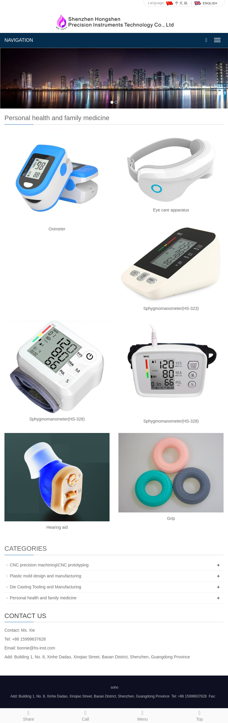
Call (85, 715)
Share (28, 715)
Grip (171, 518)
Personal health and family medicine (43, 597)
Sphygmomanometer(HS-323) (171, 308)
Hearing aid (57, 527)
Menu (142, 715)
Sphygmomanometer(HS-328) (171, 421)
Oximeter (57, 229)
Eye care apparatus (171, 210)
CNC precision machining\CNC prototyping (49, 565)
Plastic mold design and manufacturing (45, 576)
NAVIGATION (18, 40)
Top (199, 715)
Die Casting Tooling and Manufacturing (45, 587)
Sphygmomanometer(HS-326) (57, 419)
